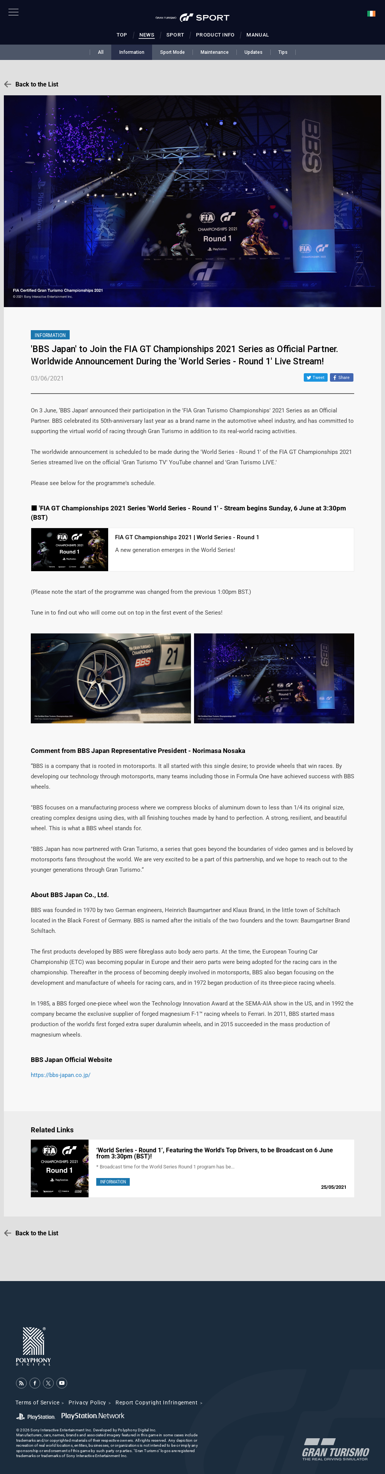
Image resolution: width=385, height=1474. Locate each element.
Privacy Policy (87, 1402)
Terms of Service (37, 1402)
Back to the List (36, 84)
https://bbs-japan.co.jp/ (60, 1075)
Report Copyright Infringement (157, 1402)
